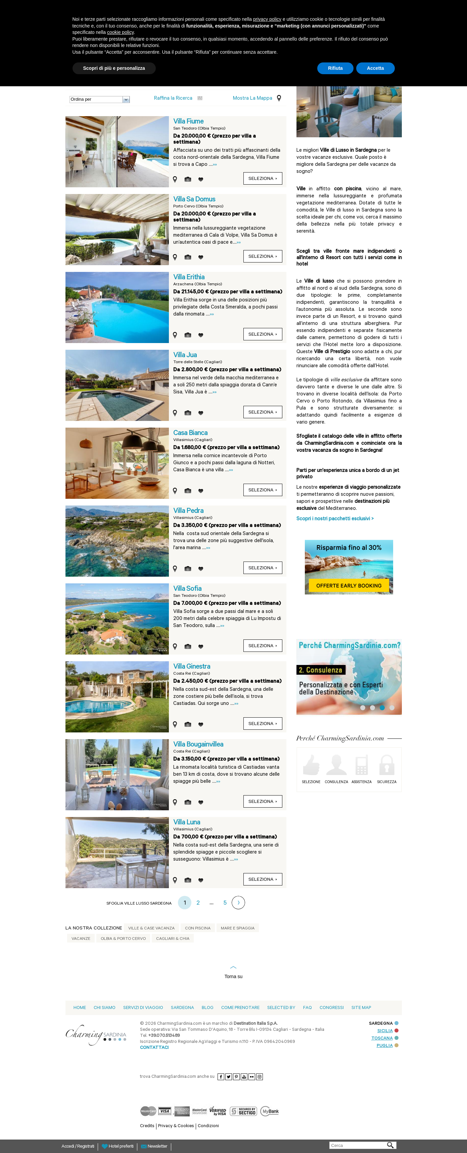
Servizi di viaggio (143, 1008)
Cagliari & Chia (172, 939)
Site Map (361, 1008)
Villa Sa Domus (194, 200)
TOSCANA (385, 1038)
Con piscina (198, 928)
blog (208, 1008)
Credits (147, 1126)
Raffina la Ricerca (173, 99)
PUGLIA (388, 1046)
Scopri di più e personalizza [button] (114, 68)
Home (80, 1008)
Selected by (281, 1008)
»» (215, 165)
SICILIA (388, 1031)
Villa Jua (185, 356)
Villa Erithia (188, 278)
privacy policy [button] (267, 19)
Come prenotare (240, 1008)
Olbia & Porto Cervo (123, 939)
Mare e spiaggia (237, 928)
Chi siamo (104, 1008)
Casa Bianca (190, 434)
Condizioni (208, 1126)
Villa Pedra (188, 512)
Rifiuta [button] (335, 68)
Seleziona (262, 179)
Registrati (85, 1147)
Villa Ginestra (191, 667)
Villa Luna (186, 823)
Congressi (332, 1008)
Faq (307, 1008)
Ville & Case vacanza (151, 928)
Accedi (68, 1147)
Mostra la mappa (252, 99)
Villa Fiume (188, 122)
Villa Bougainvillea (198, 745)
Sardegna (182, 1008)
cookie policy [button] (120, 32)
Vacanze (81, 939)
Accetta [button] (375, 68)
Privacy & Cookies (176, 1126)
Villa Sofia (187, 589)
